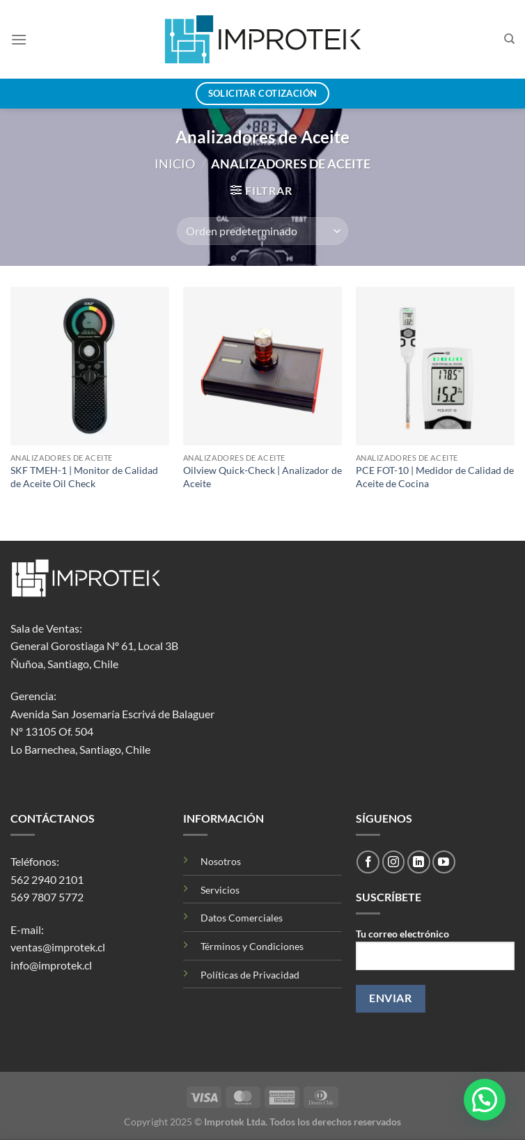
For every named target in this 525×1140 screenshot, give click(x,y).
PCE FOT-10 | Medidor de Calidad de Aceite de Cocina (435, 476)
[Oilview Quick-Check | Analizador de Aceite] (262, 366)
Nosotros (221, 861)
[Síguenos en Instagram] (393, 861)
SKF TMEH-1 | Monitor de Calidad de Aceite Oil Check (84, 476)
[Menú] (18, 39)
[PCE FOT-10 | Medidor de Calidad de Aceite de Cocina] (435, 366)
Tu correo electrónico (435, 954)
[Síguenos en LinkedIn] (418, 861)
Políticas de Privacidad (250, 975)
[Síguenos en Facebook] (367, 861)
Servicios (220, 890)
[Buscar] (509, 39)
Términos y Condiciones (252, 946)
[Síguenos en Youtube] (443, 861)
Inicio (175, 163)
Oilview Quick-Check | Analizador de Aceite (262, 476)
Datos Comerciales (242, 918)
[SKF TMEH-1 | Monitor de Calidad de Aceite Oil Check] (89, 366)
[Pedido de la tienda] (262, 231)
